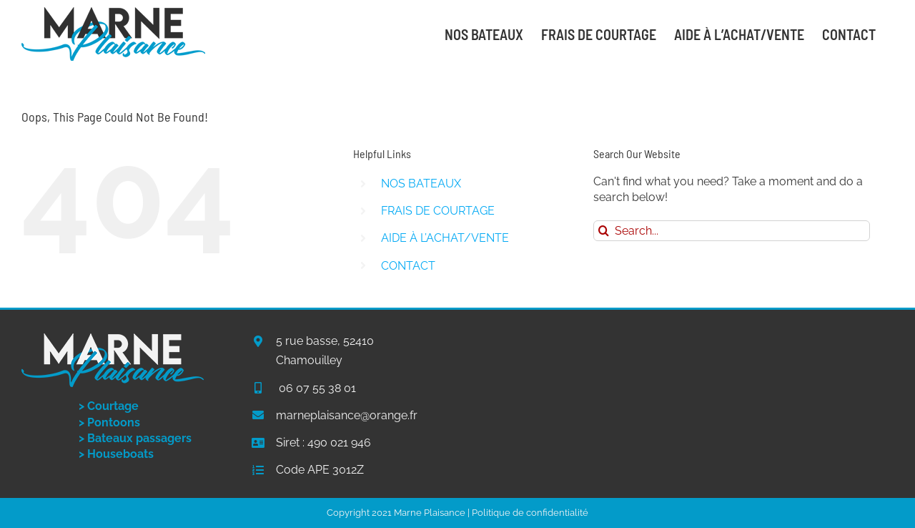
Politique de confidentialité (530, 512)
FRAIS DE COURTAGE (438, 210)
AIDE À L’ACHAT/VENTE (445, 238)
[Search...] (731, 230)
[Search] (603, 230)
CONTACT (408, 266)
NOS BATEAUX (421, 183)
